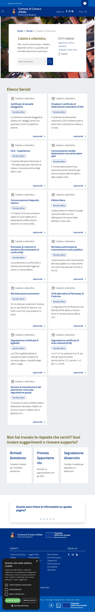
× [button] (37, 561)
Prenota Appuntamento (45, 458)
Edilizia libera (58, 200)
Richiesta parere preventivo (25, 294)
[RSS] (72, 11)
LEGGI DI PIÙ (40, 137)
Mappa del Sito (59, 600)
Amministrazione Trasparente (54, 559)
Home (20, 31)
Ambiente (62, 46)
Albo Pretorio (52, 554)
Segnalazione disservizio (73, 455)
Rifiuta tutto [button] (29, 600)
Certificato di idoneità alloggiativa (22, 105)
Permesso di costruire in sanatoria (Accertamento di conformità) (25, 249)
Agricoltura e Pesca (66, 42)
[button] (62, 54)
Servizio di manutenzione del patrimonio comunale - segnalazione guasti (26, 389)
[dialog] (21, 584)
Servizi (29, 31)
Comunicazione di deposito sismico (25, 201)
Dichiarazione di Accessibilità (53, 565)
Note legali (49, 600)
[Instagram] (69, 11)
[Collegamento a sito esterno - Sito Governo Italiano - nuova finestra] (58, 605)
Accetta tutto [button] (13, 600)
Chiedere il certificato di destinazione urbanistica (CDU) (67, 105)
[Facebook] (66, 11)
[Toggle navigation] (2, 11)
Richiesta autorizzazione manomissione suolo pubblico (67, 248)
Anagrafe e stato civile (67, 49)
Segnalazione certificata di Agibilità (24, 342)
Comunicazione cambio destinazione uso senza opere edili (66, 153)
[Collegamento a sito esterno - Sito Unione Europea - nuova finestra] (57, 535)
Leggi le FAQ (33, 554)
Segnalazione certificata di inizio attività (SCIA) (65, 342)
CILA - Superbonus (20, 151)
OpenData (51, 569)
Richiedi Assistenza (18, 455)
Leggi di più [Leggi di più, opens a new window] (23, 580)
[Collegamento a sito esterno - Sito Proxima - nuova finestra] (51, 605)
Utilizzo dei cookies (73, 600)
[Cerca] (85, 11)
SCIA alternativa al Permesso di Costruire (67, 295)
